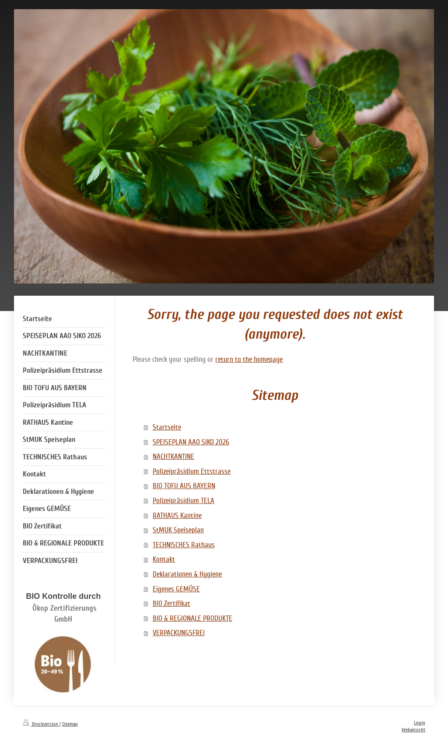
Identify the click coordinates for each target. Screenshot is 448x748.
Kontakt (164, 559)
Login (419, 723)
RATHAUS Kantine (177, 515)
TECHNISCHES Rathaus (184, 544)
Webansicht (413, 730)
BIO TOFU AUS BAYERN (184, 485)
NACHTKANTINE (173, 456)
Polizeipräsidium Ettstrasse (192, 471)
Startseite (167, 427)
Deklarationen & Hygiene (187, 574)
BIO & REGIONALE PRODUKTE (192, 618)
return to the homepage (249, 359)
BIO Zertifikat (171, 603)
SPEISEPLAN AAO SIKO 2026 (191, 442)
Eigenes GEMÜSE (176, 589)
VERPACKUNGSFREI (179, 632)
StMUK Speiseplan (178, 530)
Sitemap (70, 724)
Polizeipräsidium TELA (183, 500)
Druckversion (41, 724)
